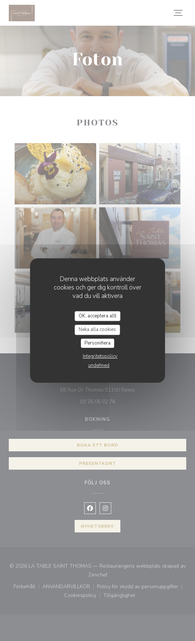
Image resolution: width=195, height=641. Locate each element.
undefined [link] (98, 365)
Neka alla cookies (97, 329)
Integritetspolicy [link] (100, 356)
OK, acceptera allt (97, 316)
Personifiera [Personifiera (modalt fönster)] (97, 343)
